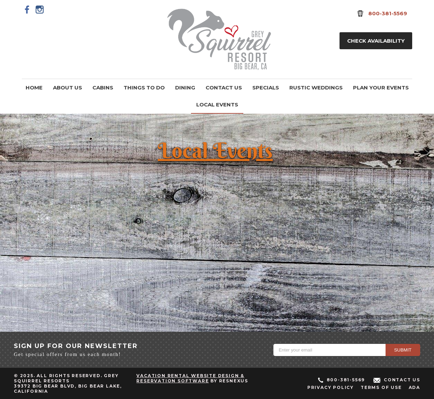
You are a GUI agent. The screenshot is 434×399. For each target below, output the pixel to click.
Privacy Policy (330, 387)
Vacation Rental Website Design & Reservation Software (190, 378)
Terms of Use (381, 387)
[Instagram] (39, 9)
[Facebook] (27, 9)
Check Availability (376, 40)
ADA (414, 387)
